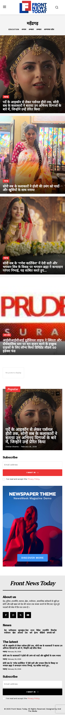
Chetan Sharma (12, 447)
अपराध (24, 29)
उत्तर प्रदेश (7, 335)
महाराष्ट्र (6, 97)
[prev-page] (53, 394)
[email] (32, 464)
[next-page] (58, 394)
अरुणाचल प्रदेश (49, 29)
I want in (32, 472)
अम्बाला (31, 29)
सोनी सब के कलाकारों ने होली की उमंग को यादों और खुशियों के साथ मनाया (32, 655)
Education (13, 29)
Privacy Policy (33, 479)
